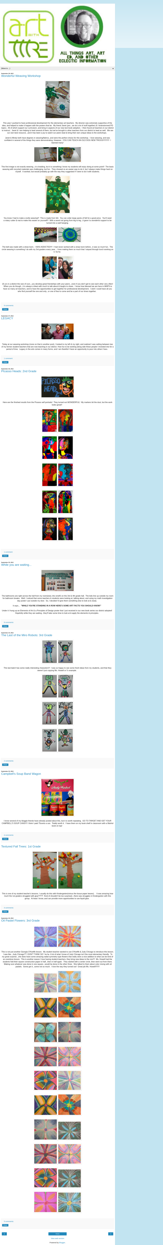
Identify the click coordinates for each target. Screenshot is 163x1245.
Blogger (62, 1243)
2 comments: (9, 761)
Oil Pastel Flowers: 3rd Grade (20, 920)
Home (57, 1234)
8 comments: (9, 622)
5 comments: (9, 1221)
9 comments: (9, 305)
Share (5, 309)
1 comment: (8, 358)
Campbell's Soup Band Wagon (21, 773)
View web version (57, 1238)
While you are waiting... (16, 564)
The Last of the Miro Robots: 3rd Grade (26, 635)
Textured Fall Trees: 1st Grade (21, 846)
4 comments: (9, 835)
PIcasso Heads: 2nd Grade (18, 371)
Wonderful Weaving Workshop (21, 75)
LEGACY (7, 318)
